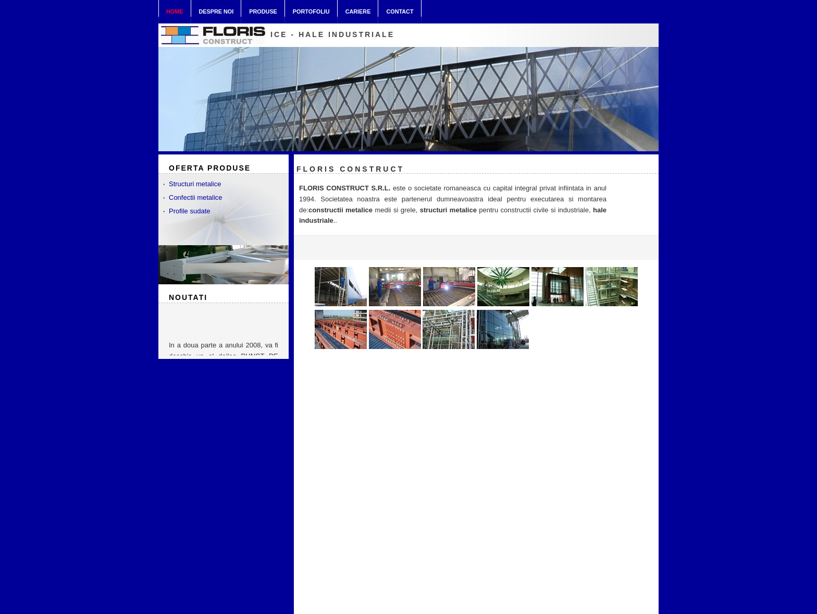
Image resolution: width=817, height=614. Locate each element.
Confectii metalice (195, 197)
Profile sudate (190, 211)
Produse (263, 9)
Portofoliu (311, 9)
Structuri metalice (195, 184)
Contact (399, 9)
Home (174, 11)
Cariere (358, 9)
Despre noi (216, 9)
